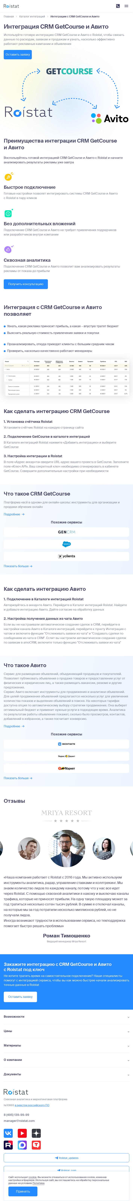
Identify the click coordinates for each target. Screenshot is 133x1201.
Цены (8, 1031)
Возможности (14, 1017)
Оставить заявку (20, 55)
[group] (29, 849)
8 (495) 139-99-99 (16, 1115)
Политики (38, 1183)
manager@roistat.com (19, 1121)
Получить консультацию (25, 284)
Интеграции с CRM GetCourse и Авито (75, 16)
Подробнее (14, 515)
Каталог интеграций (32, 16)
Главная (9, 16)
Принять (23, 1191)
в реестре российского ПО (32, 1105)
